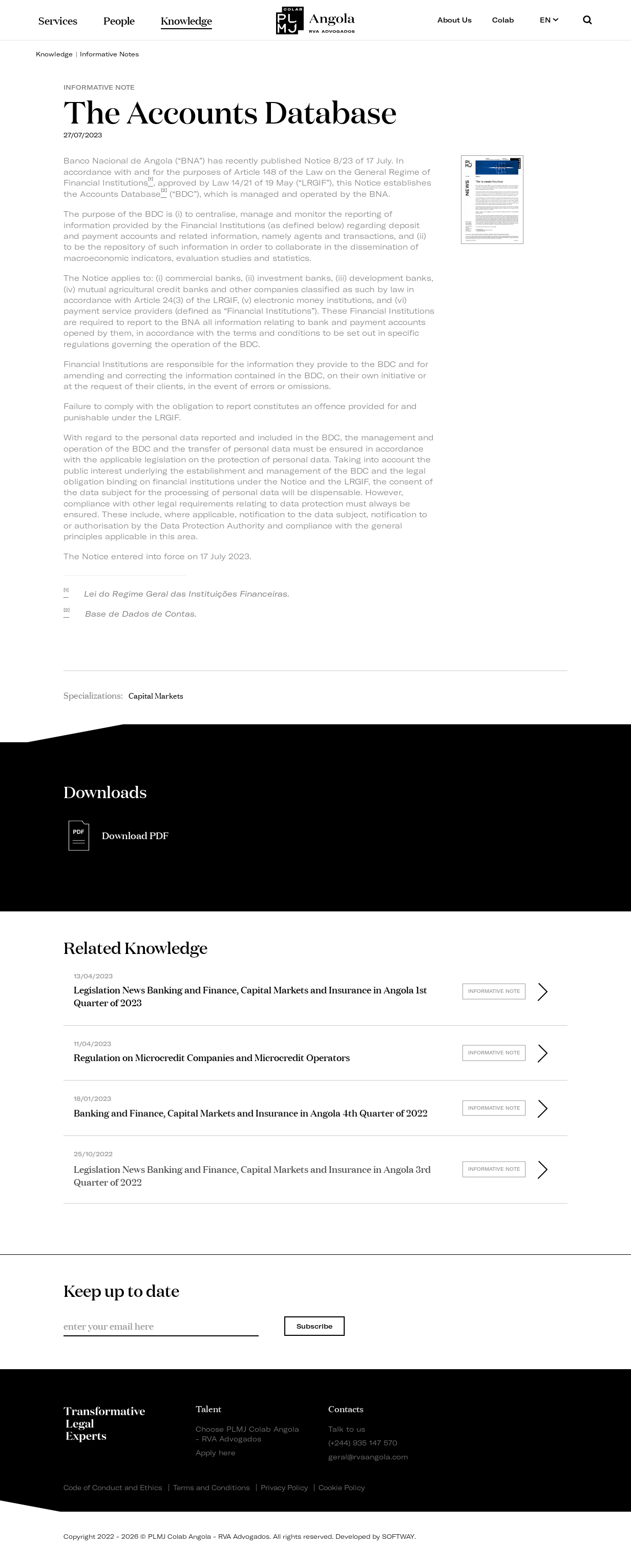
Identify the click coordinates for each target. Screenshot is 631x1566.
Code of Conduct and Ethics (113, 1487)
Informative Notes (109, 54)
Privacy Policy (284, 1487)
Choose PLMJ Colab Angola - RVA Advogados (247, 1434)
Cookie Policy (342, 1487)
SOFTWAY (398, 1536)
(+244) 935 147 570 (362, 1442)
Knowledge (54, 54)
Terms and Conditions (211, 1487)
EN (549, 20)
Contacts (346, 1408)
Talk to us (346, 1429)
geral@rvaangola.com (368, 1456)
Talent (208, 1408)
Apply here (216, 1452)
